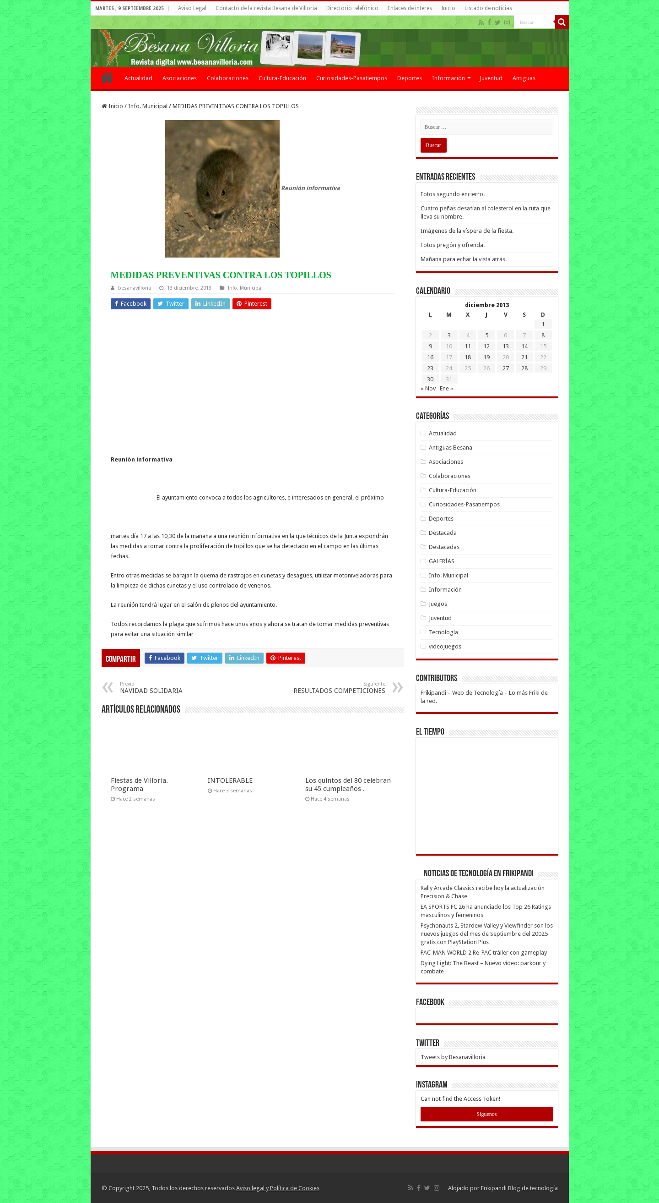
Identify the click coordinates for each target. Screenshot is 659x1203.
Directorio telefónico (352, 8)
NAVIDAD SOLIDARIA (167, 687)
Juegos (438, 603)
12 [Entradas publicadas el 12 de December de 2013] (486, 346)
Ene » (446, 388)
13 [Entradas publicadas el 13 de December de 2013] (505, 346)
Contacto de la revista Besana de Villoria (266, 8)
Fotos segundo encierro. (453, 194)
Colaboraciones (227, 78)
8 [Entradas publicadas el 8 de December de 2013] (543, 335)
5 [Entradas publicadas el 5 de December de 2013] (486, 335)
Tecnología (443, 632)
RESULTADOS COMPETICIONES (338, 687)
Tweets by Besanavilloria (453, 1057)
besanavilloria (134, 288)
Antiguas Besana (450, 447)
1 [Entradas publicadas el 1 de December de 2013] (543, 324)
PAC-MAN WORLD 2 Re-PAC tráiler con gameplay (484, 952)
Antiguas (524, 78)
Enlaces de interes (410, 8)
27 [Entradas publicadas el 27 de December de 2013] (505, 368)
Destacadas (444, 547)
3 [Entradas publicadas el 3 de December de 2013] (449, 335)
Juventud (491, 78)
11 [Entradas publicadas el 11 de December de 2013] (468, 346)
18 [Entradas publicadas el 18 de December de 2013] (468, 357)
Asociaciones (179, 78)
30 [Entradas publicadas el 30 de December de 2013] (430, 379)
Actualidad (138, 78)
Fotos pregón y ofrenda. (453, 245)
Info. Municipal (147, 106)
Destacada (443, 532)
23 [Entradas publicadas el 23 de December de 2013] (430, 368)
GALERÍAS (441, 561)
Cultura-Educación (282, 78)
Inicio (448, 8)
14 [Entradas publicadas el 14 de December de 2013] (524, 346)
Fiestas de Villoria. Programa (139, 784)
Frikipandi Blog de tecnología (519, 1188)
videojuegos (445, 646)
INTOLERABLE (230, 780)
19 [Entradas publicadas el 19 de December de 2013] (486, 357)
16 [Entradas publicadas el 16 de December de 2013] (430, 357)
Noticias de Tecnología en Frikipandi (479, 874)
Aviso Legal (192, 8)
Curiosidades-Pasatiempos (351, 78)
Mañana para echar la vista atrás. (464, 259)
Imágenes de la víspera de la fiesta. (467, 230)
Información (448, 78)
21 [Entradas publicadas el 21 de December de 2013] (524, 357)
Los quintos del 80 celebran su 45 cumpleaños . (348, 784)
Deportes (409, 78)
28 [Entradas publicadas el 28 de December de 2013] (524, 368)
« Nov (428, 388)
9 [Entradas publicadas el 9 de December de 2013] (430, 346)
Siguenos (486, 1114)
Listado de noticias (488, 8)
